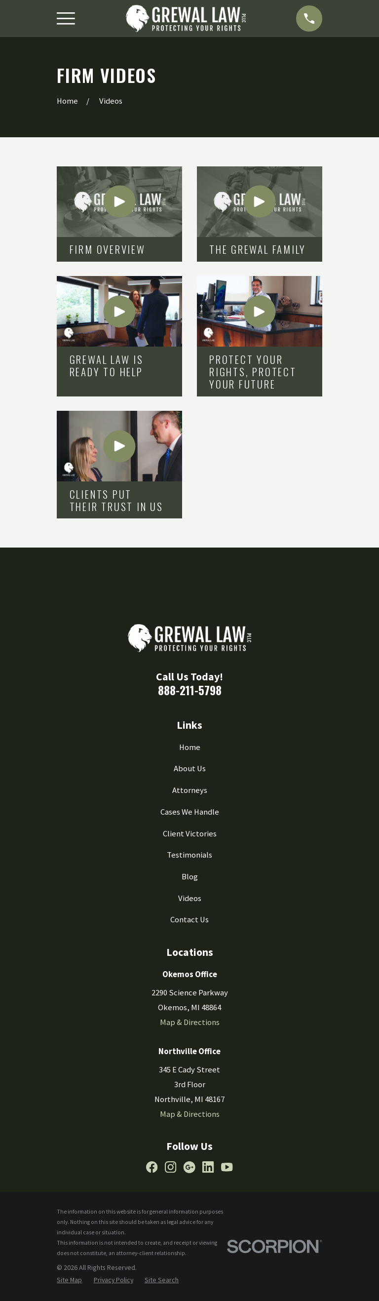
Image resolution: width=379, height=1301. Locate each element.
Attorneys (189, 790)
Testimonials (189, 855)
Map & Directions (190, 1022)
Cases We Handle (189, 812)
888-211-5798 (190, 690)
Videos (189, 898)
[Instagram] (170, 1167)
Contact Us (189, 919)
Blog (190, 876)
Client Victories (190, 833)
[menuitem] (69, 1280)
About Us (190, 768)
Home (189, 747)
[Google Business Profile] (189, 1167)
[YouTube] (226, 1167)
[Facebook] (151, 1167)
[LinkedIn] (208, 1167)
